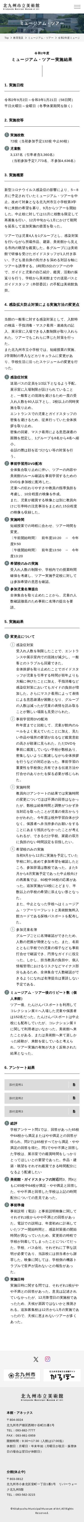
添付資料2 (16, 1098)
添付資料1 (16, 1084)
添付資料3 (16, 1111)
